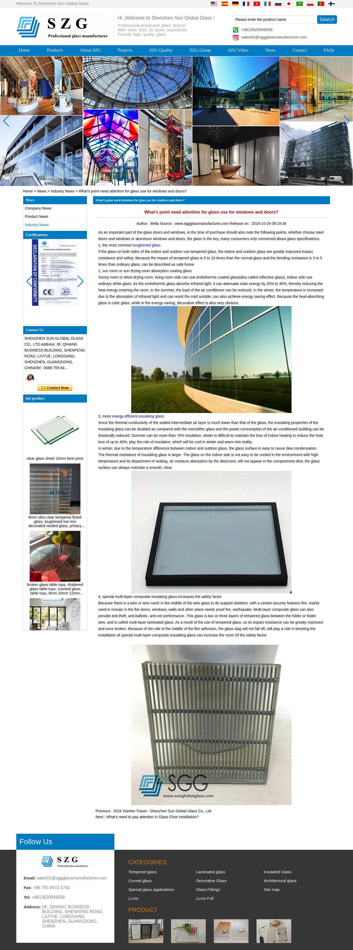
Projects (125, 50)
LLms (133, 898)
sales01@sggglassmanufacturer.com (274, 37)
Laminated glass (210, 872)
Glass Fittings (208, 889)
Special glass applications (151, 889)
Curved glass (140, 880)
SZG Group (200, 50)
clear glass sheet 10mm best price (55, 461)
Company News (38, 208)
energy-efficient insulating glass (138, 416)
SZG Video (238, 50)
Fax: (28, 887)
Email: (30, 878)
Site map (272, 889)
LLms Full (205, 898)
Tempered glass (143, 872)
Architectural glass (280, 880)
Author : (143, 223)
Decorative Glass (211, 880)
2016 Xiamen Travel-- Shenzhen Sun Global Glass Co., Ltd (162, 811)
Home (24, 50)
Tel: (27, 897)
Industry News (63, 191)
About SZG (90, 50)
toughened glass (147, 245)
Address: (32, 907)
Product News (36, 216)
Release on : (241, 223)
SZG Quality (161, 50)
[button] (166, 182)
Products (55, 50)
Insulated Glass (277, 872)
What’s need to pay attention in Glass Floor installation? (152, 817)
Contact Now (55, 387)
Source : (167, 223)
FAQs (329, 50)
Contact (300, 50)
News (270, 50)
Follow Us (36, 841)
